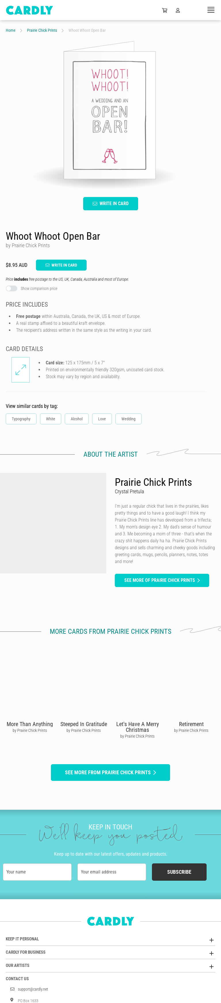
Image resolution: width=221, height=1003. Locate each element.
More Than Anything (30, 724)
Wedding (128, 419)
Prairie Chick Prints (42, 30)
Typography (21, 419)
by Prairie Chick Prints (30, 730)
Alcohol (77, 419)
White (50, 419)
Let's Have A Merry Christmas (137, 727)
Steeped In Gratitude (83, 724)
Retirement (191, 724)
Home (11, 30)
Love (102, 419)
